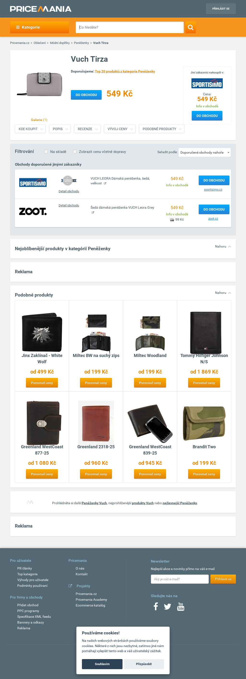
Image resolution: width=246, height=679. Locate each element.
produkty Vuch (143, 503)
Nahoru (220, 246)
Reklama (23, 628)
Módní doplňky (60, 43)
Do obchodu (207, 116)
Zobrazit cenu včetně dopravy (102, 152)
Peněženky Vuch (94, 503)
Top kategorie (27, 574)
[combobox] (204, 152)
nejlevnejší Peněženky (180, 503)
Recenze (85, 129)
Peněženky (81, 43)
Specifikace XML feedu (34, 616)
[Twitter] (167, 608)
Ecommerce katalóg (90, 605)
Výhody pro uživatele (32, 580)
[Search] (190, 27)
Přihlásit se (220, 8)
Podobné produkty (159, 129)
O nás (80, 568)
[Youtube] (181, 608)
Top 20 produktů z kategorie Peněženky (125, 71)
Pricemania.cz (19, 43)
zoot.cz (213, 218)
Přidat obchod (27, 605)
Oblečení (40, 43)
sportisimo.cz (213, 189)
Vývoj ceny (117, 129)
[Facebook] (155, 608)
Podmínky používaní (32, 586)
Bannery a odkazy (30, 622)
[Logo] (207, 83)
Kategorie (28, 27)
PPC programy (28, 611)
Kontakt (82, 574)
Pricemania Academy (91, 599)
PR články (24, 568)
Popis (57, 129)
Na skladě (58, 152)
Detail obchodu (69, 191)
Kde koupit (28, 129)
